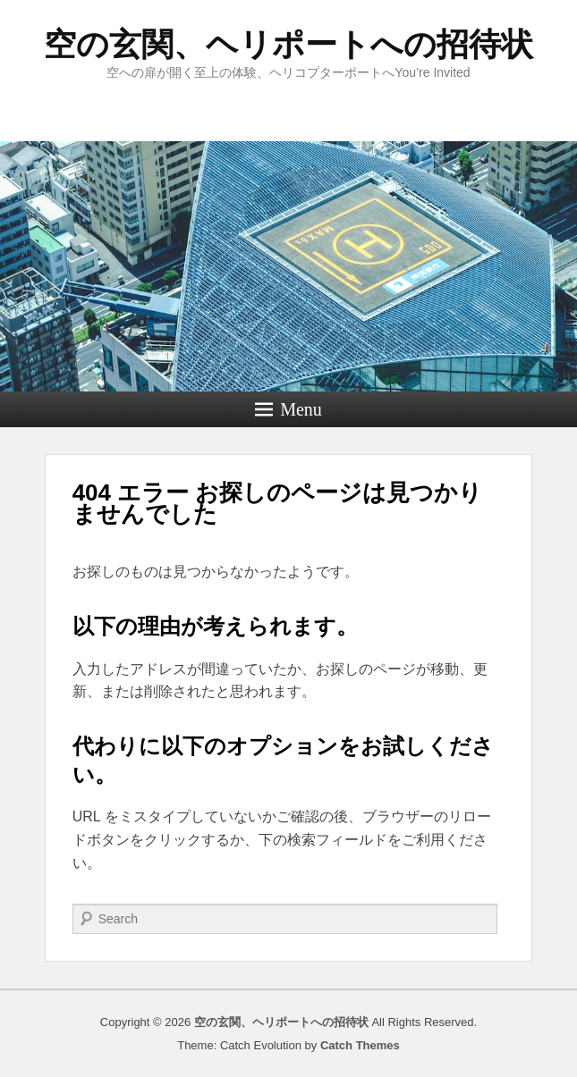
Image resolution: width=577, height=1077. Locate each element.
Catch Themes (360, 1045)
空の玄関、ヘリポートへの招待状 (288, 44)
